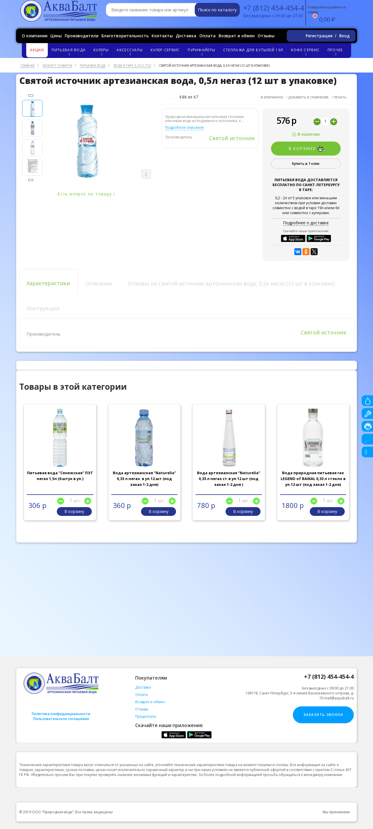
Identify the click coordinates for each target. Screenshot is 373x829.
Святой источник (232, 138)
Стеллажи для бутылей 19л (253, 49)
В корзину (305, 148)
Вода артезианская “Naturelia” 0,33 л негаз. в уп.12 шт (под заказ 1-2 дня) (144, 478)
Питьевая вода (69, 51)
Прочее (336, 51)
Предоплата (145, 716)
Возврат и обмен (237, 35)
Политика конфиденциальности (61, 713)
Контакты (162, 35)
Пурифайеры (202, 51)
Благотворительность (125, 35)
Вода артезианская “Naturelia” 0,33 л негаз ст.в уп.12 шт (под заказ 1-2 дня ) (228, 478)
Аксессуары (130, 51)
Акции (37, 49)
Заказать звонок (323, 714)
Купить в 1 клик (306, 163)
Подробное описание (184, 127)
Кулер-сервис (165, 49)
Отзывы (266, 35)
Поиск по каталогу (217, 10)
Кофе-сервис (306, 51)
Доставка (186, 35)
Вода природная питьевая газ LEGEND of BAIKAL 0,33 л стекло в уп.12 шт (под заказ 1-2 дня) (313, 478)
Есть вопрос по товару (86, 194)
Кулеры (102, 51)
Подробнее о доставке (306, 222)
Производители (81, 35)
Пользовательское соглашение (61, 718)
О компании (34, 35)
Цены (56, 35)
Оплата (207, 35)
